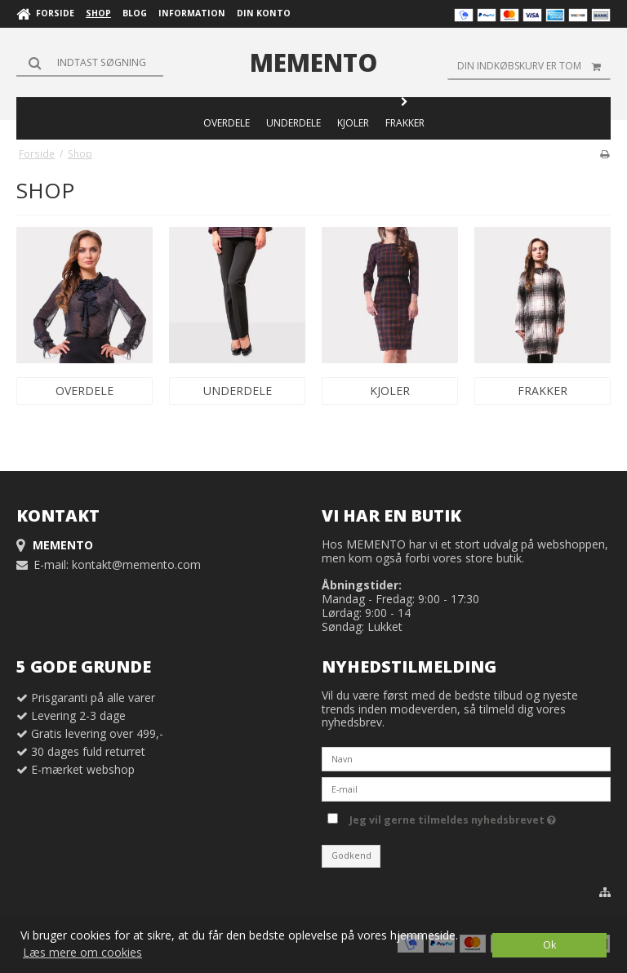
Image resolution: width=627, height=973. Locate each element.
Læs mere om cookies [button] (82, 952)
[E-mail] (466, 788)
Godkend (351, 855)
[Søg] (89, 62)
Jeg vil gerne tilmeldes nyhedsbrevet (452, 817)
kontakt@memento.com (136, 564)
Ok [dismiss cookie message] (549, 945)
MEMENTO (313, 63)
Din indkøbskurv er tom (534, 66)
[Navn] (466, 758)
